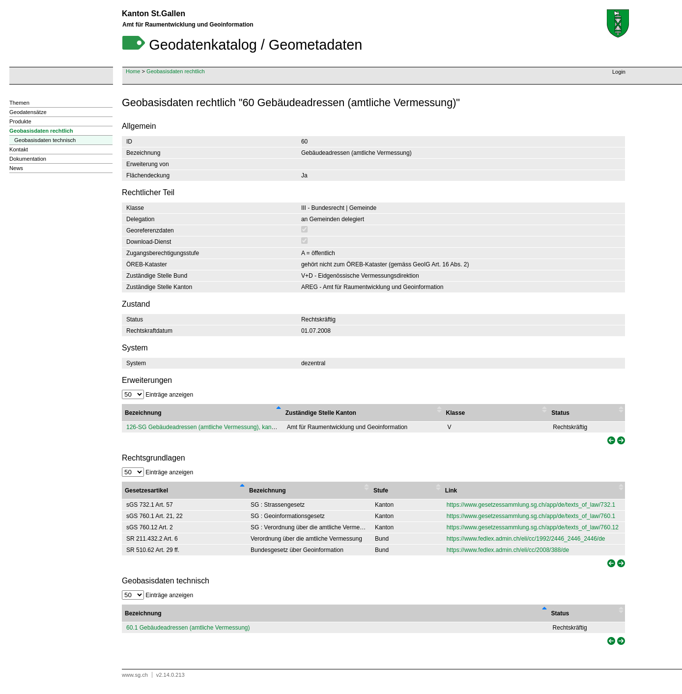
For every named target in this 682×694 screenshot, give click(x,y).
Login (618, 72)
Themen (19, 103)
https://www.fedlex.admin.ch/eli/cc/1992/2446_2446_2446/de (526, 538)
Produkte (20, 121)
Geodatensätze (28, 112)
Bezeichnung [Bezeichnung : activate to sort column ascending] (267, 490)
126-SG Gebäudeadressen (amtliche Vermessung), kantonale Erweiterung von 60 (233, 427)
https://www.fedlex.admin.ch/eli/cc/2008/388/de (508, 550)
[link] (610, 440)
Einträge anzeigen (157, 394)
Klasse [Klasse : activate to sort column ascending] (455, 412)
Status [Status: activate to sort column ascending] (560, 613)
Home (133, 71)
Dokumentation (27, 159)
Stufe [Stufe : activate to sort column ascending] (380, 490)
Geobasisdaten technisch (45, 140)
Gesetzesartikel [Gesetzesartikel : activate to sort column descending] (146, 490)
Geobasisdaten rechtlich (175, 71)
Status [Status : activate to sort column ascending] (560, 412)
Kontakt (18, 149)
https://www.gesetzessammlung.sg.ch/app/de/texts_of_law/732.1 (531, 504)
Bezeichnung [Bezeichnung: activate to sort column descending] (143, 613)
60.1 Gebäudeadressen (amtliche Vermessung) (188, 627)
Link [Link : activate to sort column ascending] (451, 490)
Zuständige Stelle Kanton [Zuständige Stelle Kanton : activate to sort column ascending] (320, 412)
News (16, 168)
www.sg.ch (135, 675)
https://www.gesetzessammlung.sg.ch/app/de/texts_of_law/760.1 (531, 516)
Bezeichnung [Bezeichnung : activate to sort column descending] (143, 412)
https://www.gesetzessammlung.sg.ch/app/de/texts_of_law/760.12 (533, 527)
